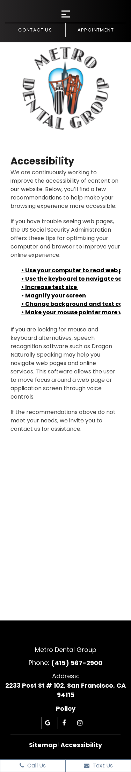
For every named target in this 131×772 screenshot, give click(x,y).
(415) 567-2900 (76, 663)
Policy (65, 708)
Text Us (98, 766)
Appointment (96, 30)
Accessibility (81, 745)
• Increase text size (49, 287)
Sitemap (43, 745)
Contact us (35, 30)
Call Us (33, 766)
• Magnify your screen (54, 296)
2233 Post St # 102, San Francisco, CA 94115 (65, 690)
